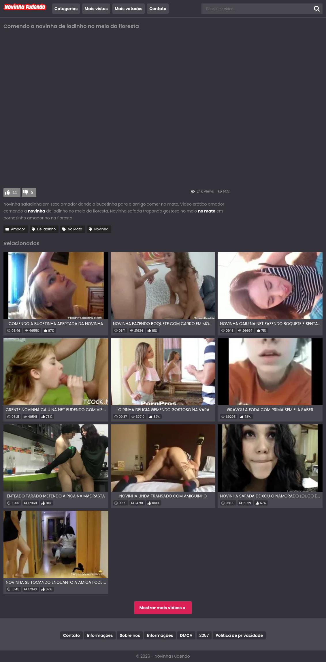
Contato (157, 9)
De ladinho (46, 229)
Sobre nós (130, 635)
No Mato (75, 229)
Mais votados (128, 9)
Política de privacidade (239, 635)
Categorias (66, 9)
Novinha (101, 229)
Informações (100, 635)
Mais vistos (96, 9)
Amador (18, 229)
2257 (204, 635)
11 (15, 193)
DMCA (186, 635)
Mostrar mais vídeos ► (163, 608)
